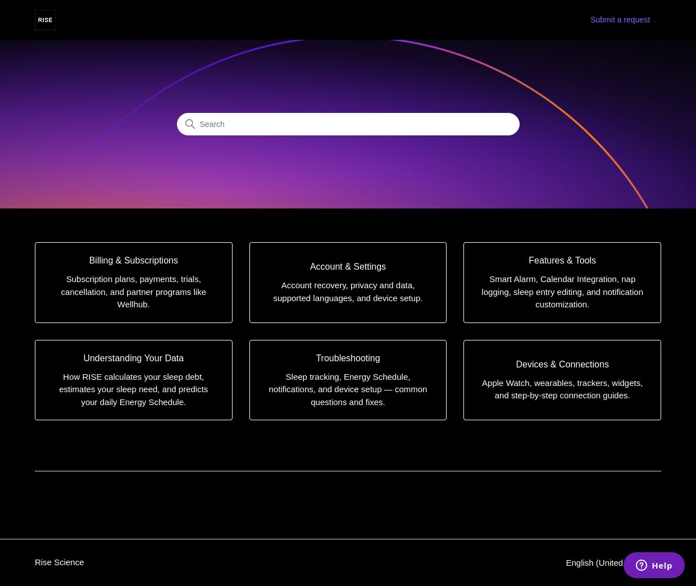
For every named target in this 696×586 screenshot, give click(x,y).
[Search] (348, 124)
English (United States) (613, 562)
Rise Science (59, 562)
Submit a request (620, 19)
